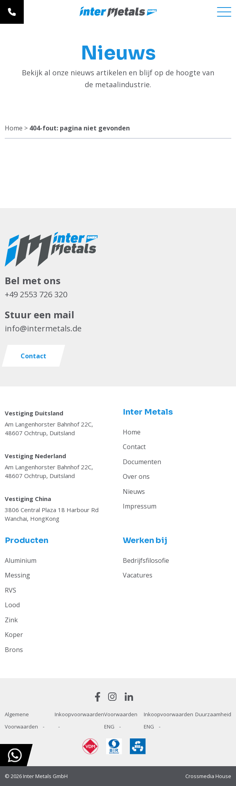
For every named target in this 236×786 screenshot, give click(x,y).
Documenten (142, 461)
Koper (14, 634)
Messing (17, 575)
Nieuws (134, 491)
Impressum (139, 506)
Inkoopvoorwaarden (79, 714)
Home (14, 128)
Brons (14, 649)
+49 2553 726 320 (36, 294)
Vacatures (137, 575)
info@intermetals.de (43, 328)
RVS (10, 590)
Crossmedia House (208, 776)
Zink (11, 620)
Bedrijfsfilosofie (146, 560)
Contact (134, 446)
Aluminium (20, 560)
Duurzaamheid (213, 714)
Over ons (136, 476)
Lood (12, 604)
